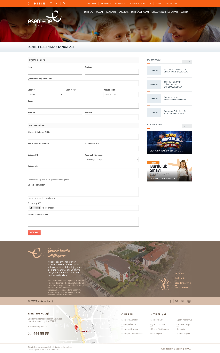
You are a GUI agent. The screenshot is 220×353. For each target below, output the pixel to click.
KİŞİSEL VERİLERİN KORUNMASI (165, 12)
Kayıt (158, 3)
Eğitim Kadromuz (184, 319)
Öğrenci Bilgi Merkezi (159, 329)
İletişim (184, 12)
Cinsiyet (31, 90)
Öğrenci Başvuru (157, 324)
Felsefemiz (180, 273)
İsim (30, 67)
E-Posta (88, 112)
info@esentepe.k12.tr (37, 326)
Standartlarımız (183, 283)
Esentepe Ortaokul (129, 329)
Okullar (99, 12)
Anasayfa (91, 3)
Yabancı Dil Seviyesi (94, 155)
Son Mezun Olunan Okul (38, 143)
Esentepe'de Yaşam (140, 12)
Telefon (31, 112)
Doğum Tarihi (109, 90)
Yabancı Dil (33, 155)
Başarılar (124, 12)
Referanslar (33, 166)
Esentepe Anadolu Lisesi (132, 333)
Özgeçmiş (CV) (34, 203)
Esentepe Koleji (157, 319)
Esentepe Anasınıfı (129, 319)
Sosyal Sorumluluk (140, 3)
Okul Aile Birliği (183, 324)
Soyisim (88, 67)
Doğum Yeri (71, 90)
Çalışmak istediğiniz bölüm (40, 78)
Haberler (106, 3)
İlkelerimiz (180, 278)
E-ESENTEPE (171, 3)
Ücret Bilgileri (156, 333)
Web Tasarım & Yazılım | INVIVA (176, 348)
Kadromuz (111, 12)
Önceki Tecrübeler (36, 185)
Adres (30, 101)
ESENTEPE (88, 12)
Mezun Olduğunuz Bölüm (39, 132)
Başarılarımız (181, 287)
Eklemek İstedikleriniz (38, 214)
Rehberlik (120, 3)
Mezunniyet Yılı (92, 143)
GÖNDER (34, 232)
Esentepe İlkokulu (129, 324)
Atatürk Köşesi (183, 333)
